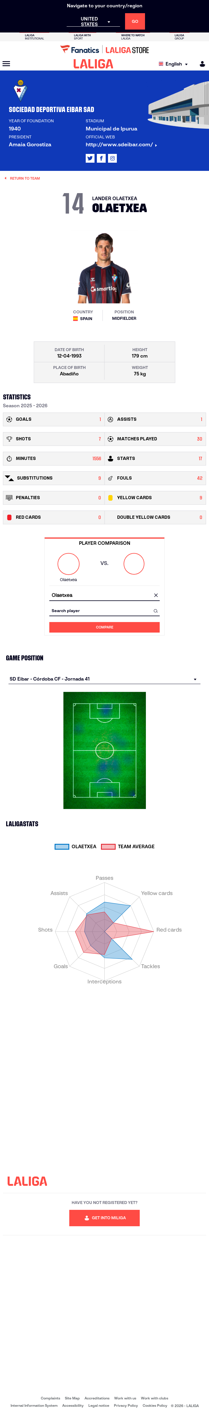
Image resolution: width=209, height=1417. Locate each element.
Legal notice (98, 1405)
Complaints (50, 1398)
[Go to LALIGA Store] (104, 49)
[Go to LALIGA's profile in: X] (90, 158)
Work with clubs (154, 1398)
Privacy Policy (126, 1405)
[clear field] (156, 595)
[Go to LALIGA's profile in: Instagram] (112, 158)
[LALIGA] (93, 63)
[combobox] (104, 595)
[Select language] (175, 64)
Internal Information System (34, 1405)
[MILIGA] (200, 64)
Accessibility (73, 1405)
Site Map (72, 1398)
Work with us (125, 1398)
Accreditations (97, 1398)
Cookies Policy (155, 1405)
